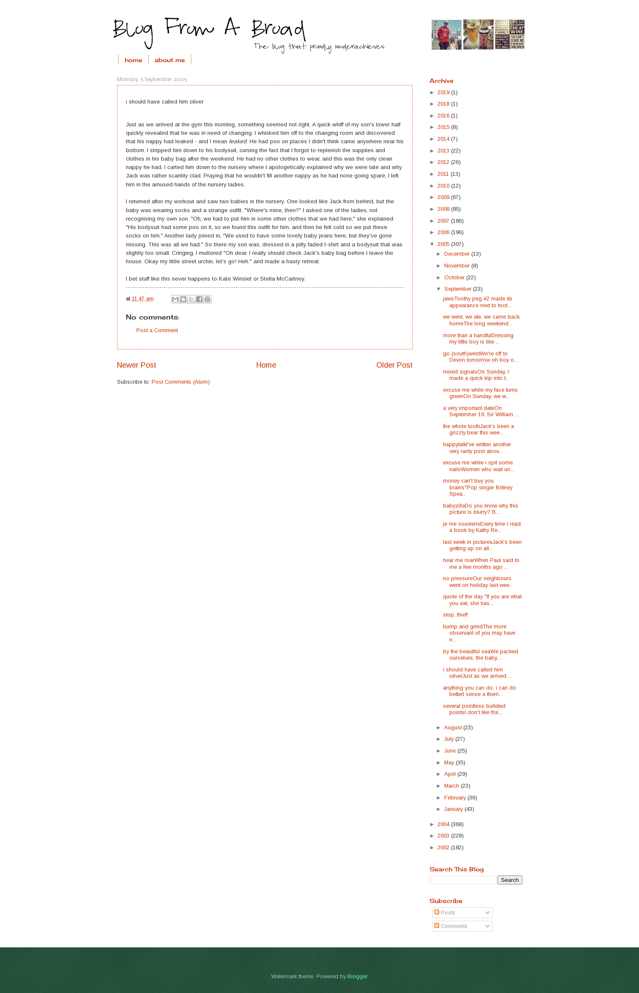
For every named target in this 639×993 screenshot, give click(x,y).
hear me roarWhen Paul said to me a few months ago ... (481, 563)
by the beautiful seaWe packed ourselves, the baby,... (480, 654)
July (449, 739)
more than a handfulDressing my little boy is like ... (478, 338)
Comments (451, 926)
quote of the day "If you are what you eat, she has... (482, 599)
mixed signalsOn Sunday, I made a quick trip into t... (476, 374)
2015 (444, 127)
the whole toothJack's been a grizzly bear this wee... (478, 429)
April (450, 774)
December (457, 254)
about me (170, 59)
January (454, 809)
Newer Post (136, 365)
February (456, 797)
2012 (444, 162)
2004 (444, 824)
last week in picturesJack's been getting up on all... (482, 545)
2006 (444, 232)
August (453, 727)
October (455, 277)
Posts (444, 912)
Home (266, 365)
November (457, 265)
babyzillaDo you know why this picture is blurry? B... (480, 508)
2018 (444, 104)
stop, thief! (455, 614)
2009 (444, 197)
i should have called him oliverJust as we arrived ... (477, 672)
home (133, 59)
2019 (444, 92)
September (458, 289)
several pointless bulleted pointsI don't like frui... (474, 709)
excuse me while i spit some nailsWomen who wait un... (478, 465)
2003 (444, 835)
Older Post (394, 365)
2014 (444, 139)
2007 (444, 221)
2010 (444, 186)
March (452, 786)
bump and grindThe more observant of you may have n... (479, 633)
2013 (444, 150)
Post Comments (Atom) (181, 382)
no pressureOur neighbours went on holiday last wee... (478, 581)
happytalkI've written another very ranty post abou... (477, 447)
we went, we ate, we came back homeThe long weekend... (481, 320)
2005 (444, 244)
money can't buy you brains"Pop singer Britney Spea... (477, 487)
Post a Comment (157, 330)
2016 (444, 115)
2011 (444, 174)
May (450, 762)
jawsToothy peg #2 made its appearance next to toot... (477, 301)
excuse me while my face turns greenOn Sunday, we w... (480, 393)
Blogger (357, 976)
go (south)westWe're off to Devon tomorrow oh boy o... (480, 356)
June (450, 750)
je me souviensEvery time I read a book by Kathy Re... (482, 527)
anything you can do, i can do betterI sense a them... (479, 691)
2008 (444, 209)
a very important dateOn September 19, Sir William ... (481, 411)
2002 (444, 847)
